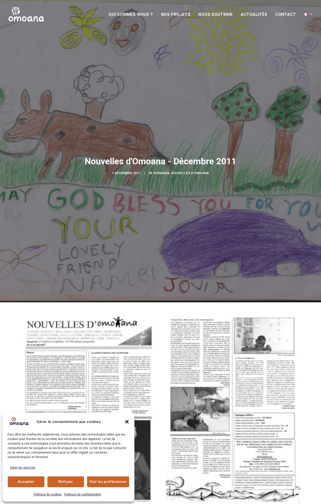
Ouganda (161, 152)
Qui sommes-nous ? (131, 14)
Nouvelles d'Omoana (190, 152)
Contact (285, 14)
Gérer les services (22, 467)
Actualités (254, 14)
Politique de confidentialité (82, 494)
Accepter (26, 481)
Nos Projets (176, 14)
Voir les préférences (108, 481)
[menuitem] (132, 14)
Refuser (65, 481)
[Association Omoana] (26, 14)
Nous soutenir (215, 14)
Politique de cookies (48, 494)
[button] (126, 421)
